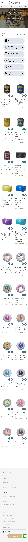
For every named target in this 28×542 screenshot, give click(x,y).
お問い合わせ (6, 524)
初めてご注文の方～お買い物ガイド (11, 487)
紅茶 (2, 6)
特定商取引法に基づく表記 (9, 521)
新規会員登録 (6, 482)
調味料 (20, 6)
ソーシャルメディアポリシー (9, 518)
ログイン (5, 485)
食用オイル (14, 6)
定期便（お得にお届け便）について (11, 496)
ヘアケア (7, 6)
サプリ (25, 6)
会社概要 (5, 501)
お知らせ (5, 499)
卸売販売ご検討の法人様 (8, 504)
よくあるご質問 (6, 527)
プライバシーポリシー (8, 515)
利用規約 (5, 512)
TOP (3, 469)
